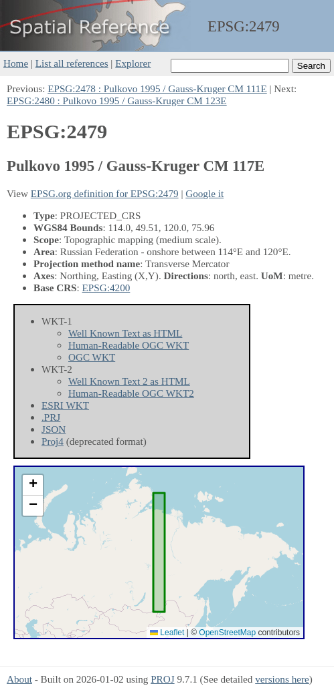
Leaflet (167, 632)
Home (15, 63)
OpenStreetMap (227, 632)
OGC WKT (91, 357)
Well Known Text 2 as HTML (129, 381)
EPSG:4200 (106, 287)
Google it (204, 193)
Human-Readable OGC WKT (128, 345)
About (19, 679)
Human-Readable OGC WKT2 (131, 393)
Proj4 (52, 441)
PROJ (162, 679)
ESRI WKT (65, 405)
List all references (71, 63)
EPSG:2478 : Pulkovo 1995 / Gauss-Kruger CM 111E (157, 88)
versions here (282, 679)
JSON (53, 429)
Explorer (133, 63)
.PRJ (50, 417)
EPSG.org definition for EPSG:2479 (105, 193)
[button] (33, 485)
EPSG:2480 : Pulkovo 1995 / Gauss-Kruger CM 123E (117, 100)
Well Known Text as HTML (125, 333)
